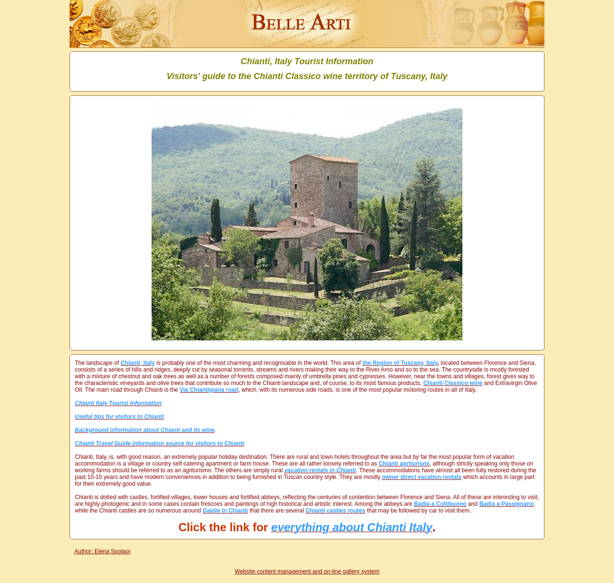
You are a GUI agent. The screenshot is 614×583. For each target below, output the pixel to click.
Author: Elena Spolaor (102, 551)
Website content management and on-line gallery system (307, 571)
